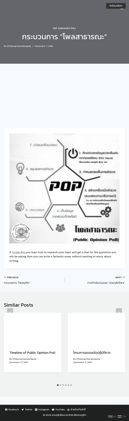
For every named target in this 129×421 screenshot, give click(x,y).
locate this (19, 252)
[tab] (58, 385)
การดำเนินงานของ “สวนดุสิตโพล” (96, 280)
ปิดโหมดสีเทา (116, 6)
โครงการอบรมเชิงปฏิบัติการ (92, 352)
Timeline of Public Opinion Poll (32, 352)
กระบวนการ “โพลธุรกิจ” (33, 280)
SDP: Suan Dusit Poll (64, 28)
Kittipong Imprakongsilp (19, 46)
